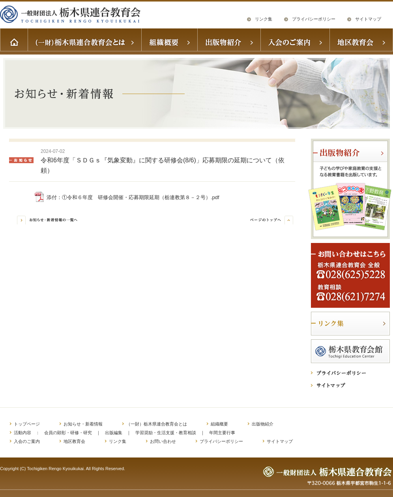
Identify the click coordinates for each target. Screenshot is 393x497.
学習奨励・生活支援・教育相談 (165, 432)
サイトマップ (368, 19)
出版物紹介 (262, 424)
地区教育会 (74, 441)
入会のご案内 (27, 441)
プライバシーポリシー (313, 19)
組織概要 (219, 424)
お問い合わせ (163, 441)
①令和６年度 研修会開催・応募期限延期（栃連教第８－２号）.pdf (140, 197)
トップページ (27, 424)
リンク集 (263, 19)
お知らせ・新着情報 (83, 424)
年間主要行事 (222, 432)
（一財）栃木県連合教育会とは (156, 424)
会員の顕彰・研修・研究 (68, 432)
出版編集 (113, 432)
